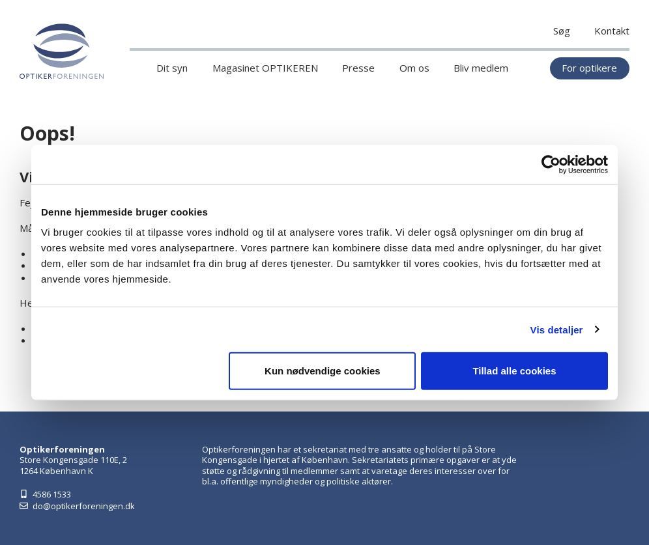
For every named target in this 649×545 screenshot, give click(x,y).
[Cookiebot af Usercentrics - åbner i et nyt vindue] (551, 164)
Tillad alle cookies (514, 370)
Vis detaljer (556, 329)
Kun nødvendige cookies (323, 370)
